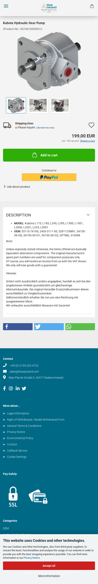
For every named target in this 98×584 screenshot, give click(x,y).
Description (18, 215)
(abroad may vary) (45, 127)
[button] (18, 326)
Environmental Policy (20, 438)
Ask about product (18, 186)
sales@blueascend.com (24, 371)
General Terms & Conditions (24, 425)
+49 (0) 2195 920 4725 (23, 365)
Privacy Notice (32, 557)
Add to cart (44, 155)
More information (49, 576)
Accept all (49, 565)
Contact (12, 444)
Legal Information (18, 413)
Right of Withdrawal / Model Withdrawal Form (35, 419)
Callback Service (17, 450)
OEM (6, 528)
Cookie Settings (16, 456)
